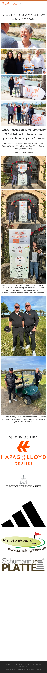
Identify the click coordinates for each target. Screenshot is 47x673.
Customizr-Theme (36, 598)
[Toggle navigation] (44, 9)
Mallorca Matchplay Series (21, 593)
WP (15, 598)
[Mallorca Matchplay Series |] (16, 3)
